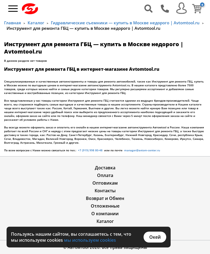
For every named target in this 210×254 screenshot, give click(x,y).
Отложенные (105, 206)
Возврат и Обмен (105, 198)
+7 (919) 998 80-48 (90, 150)
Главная (12, 22)
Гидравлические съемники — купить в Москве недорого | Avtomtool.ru (125, 22)
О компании (105, 214)
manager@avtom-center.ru (141, 150)
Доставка (105, 168)
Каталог (36, 22)
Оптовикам (105, 183)
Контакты (105, 191)
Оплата (105, 175)
